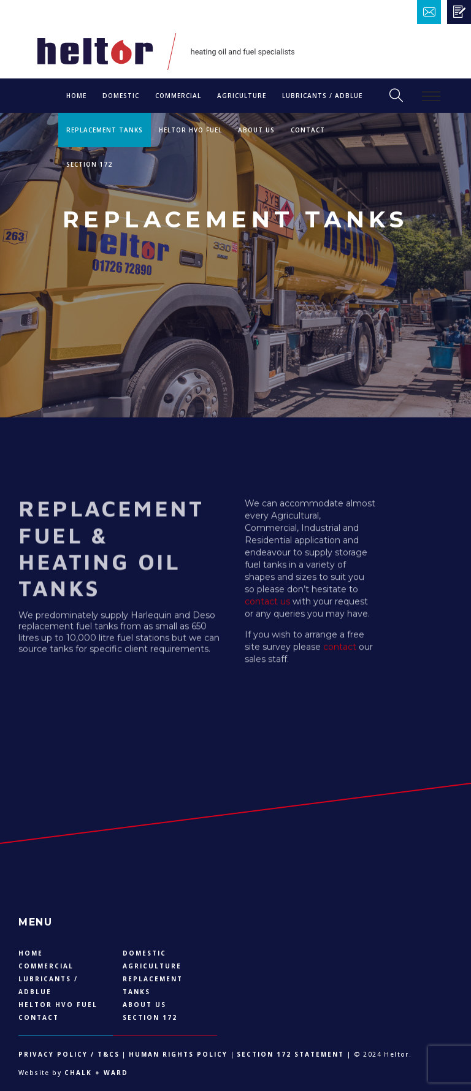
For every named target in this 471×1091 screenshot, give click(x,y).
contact (339, 652)
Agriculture (241, 95)
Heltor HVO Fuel (190, 130)
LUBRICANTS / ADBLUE (322, 95)
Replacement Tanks (104, 130)
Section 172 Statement (290, 1054)
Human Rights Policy (178, 1054)
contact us (267, 606)
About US (256, 130)
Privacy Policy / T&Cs (69, 1054)
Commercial (178, 95)
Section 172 (89, 164)
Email (451, 12)
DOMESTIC (120, 95)
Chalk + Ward (94, 1072)
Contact (308, 130)
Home (76, 95)
